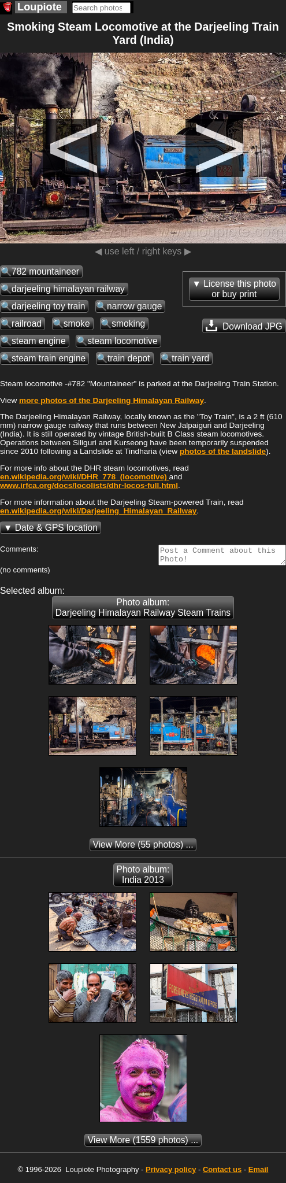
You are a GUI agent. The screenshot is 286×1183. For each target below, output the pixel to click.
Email (258, 1173)
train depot (128, 358)
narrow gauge (134, 306)
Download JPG (244, 325)
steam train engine (49, 358)
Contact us (222, 1173)
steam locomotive (122, 341)
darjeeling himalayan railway (68, 289)
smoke (77, 323)
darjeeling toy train (48, 306)
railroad (27, 323)
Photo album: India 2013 (143, 878)
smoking (128, 323)
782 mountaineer (45, 271)
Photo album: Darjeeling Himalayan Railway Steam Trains (143, 611)
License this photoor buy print (239, 289)
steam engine (39, 341)
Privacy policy (171, 1173)
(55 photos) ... (143, 848)
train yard (190, 358)
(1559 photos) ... (143, 1143)
